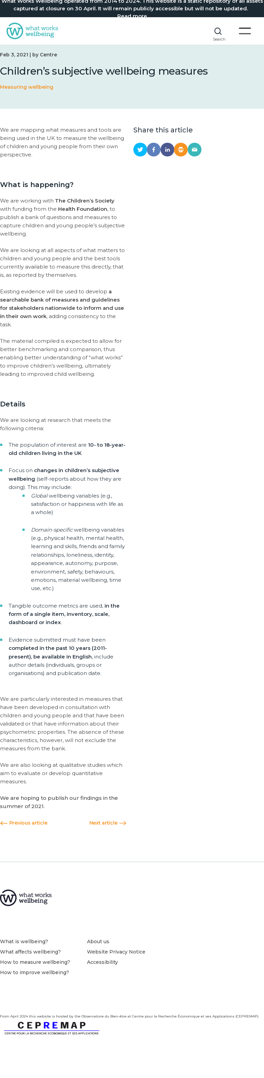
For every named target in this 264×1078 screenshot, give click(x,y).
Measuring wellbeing (26, 97)
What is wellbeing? (24, 953)
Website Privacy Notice (116, 963)
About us (98, 953)
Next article (107, 833)
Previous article (23, 833)
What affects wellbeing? (30, 963)
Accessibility (102, 974)
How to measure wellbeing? (35, 974)
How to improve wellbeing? (34, 984)
